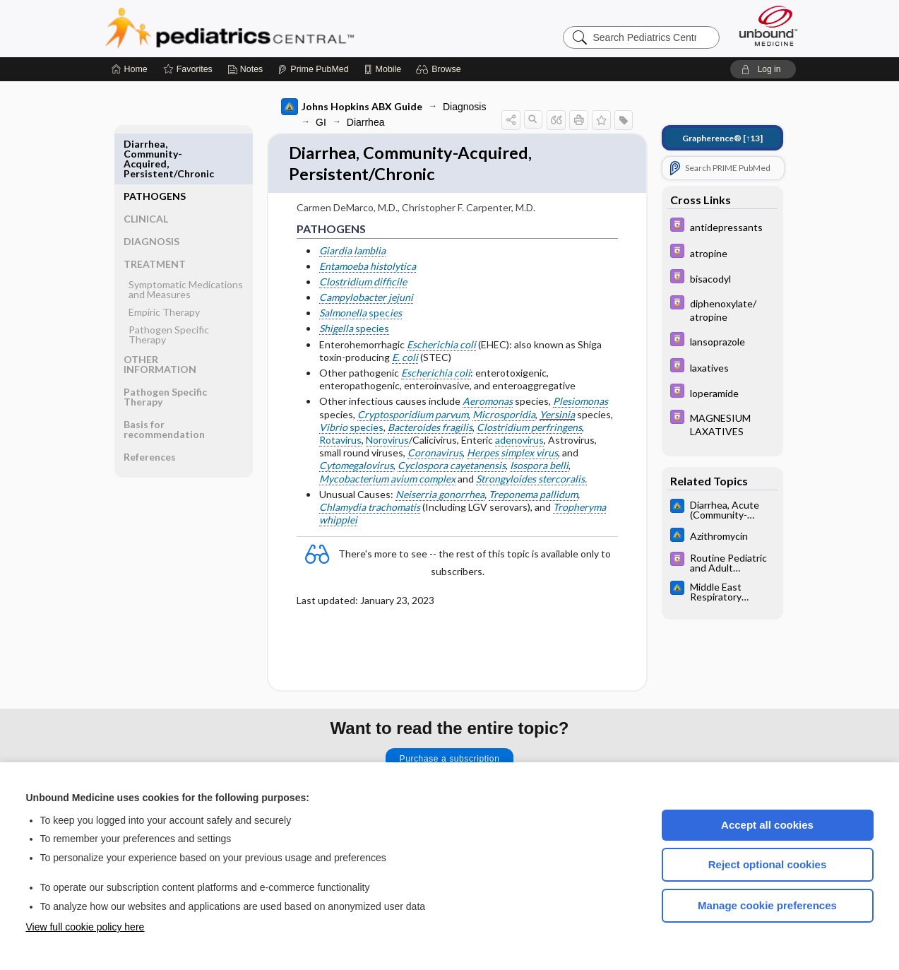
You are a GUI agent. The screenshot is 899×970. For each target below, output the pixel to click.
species (354, 332)
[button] (440, 69)
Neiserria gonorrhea (439, 497)
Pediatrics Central (280, 28)
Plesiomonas (580, 404)
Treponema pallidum (533, 497)
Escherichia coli (441, 347)
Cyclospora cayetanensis (452, 469)
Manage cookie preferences (767, 905)
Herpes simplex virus (512, 456)
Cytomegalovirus (356, 469)
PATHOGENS (155, 144)
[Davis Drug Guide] (722, 226)
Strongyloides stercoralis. (531, 481)
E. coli (405, 361)
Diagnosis (464, 106)
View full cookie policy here (85, 927)
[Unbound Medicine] (768, 26)
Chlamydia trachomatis (369, 510)
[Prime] (313, 69)
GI (321, 122)
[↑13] (722, 138)
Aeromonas (488, 404)
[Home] (130, 69)
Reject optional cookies (767, 864)
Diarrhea (366, 122)
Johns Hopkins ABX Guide (351, 106)
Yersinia (557, 417)
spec (360, 316)
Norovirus (387, 443)
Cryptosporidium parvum (412, 417)
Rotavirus (340, 443)
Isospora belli (539, 469)
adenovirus (519, 443)
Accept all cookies (767, 825)
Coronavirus (435, 456)
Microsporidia (503, 417)
